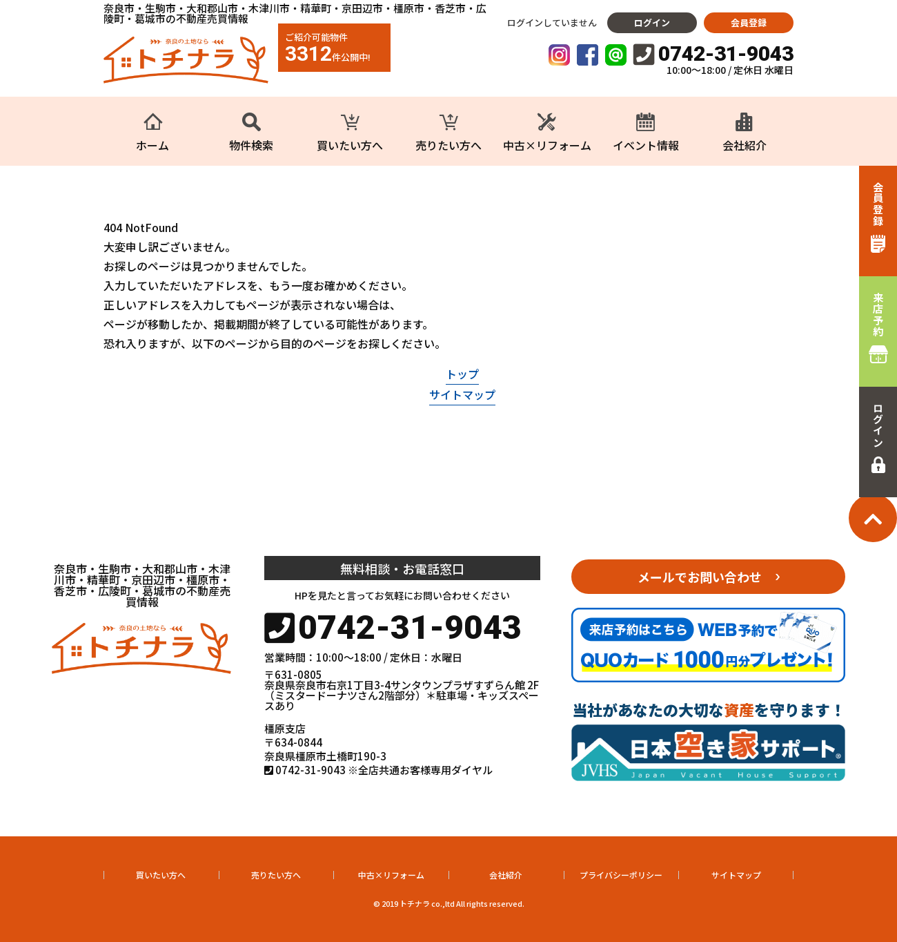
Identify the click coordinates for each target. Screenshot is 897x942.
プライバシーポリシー (621, 875)
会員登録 (749, 22)
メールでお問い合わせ (700, 577)
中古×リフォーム (391, 875)
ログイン (652, 22)
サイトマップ (462, 394)
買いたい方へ (161, 875)
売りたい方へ (276, 875)
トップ (462, 373)
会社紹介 (505, 875)
